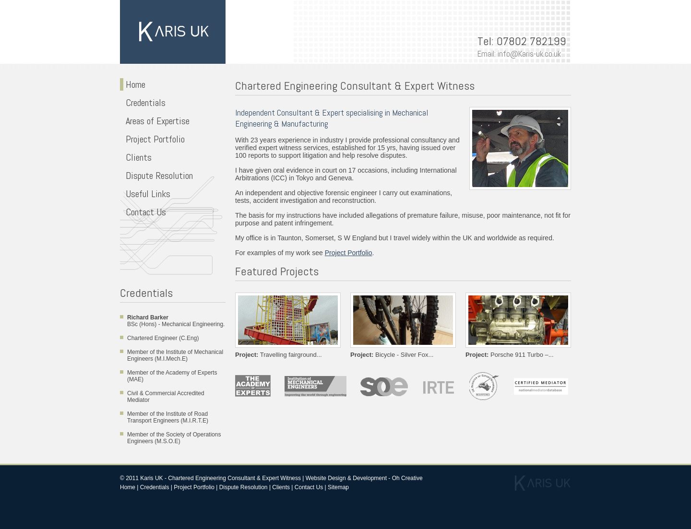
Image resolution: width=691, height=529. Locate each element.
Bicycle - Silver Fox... (391, 354)
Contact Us (144, 212)
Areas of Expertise (156, 121)
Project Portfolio (154, 139)
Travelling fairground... (278, 354)
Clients (137, 157)
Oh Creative (407, 478)
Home (134, 84)
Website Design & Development (346, 478)
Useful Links (146, 194)
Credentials (144, 102)
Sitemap (338, 487)
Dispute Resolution (158, 175)
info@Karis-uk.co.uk (529, 53)
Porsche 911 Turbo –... (509, 354)
